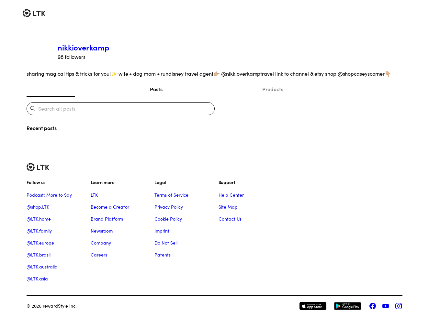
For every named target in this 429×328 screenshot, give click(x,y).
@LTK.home (39, 219)
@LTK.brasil (39, 255)
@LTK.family (39, 231)
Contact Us (230, 219)
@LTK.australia (42, 267)
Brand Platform (107, 219)
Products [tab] (272, 89)
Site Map (228, 207)
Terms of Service (171, 195)
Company (101, 243)
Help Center (231, 195)
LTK (94, 195)
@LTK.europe (40, 243)
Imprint (161, 231)
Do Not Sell (165, 243)
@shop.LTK (38, 207)
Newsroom (102, 231)
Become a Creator (110, 207)
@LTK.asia (37, 279)
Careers (99, 255)
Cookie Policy (168, 219)
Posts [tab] (156, 89)
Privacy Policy (168, 207)
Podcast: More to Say (49, 195)
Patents (162, 255)
